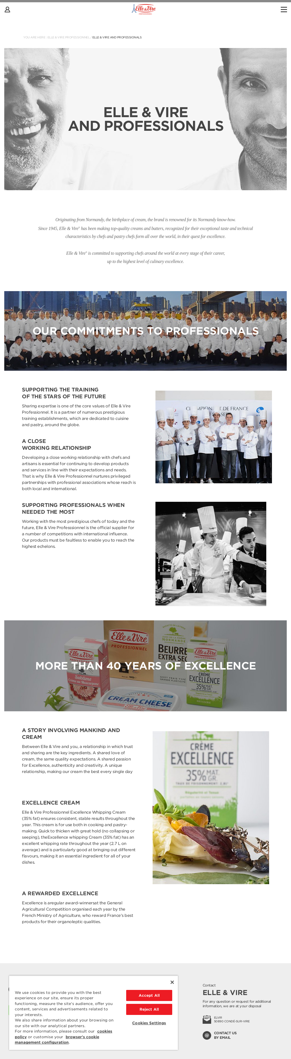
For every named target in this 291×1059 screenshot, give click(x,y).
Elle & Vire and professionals (117, 37)
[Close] (172, 982)
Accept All (149, 995)
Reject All (149, 1009)
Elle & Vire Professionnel (68, 37)
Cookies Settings (149, 1023)
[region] (93, 1012)
